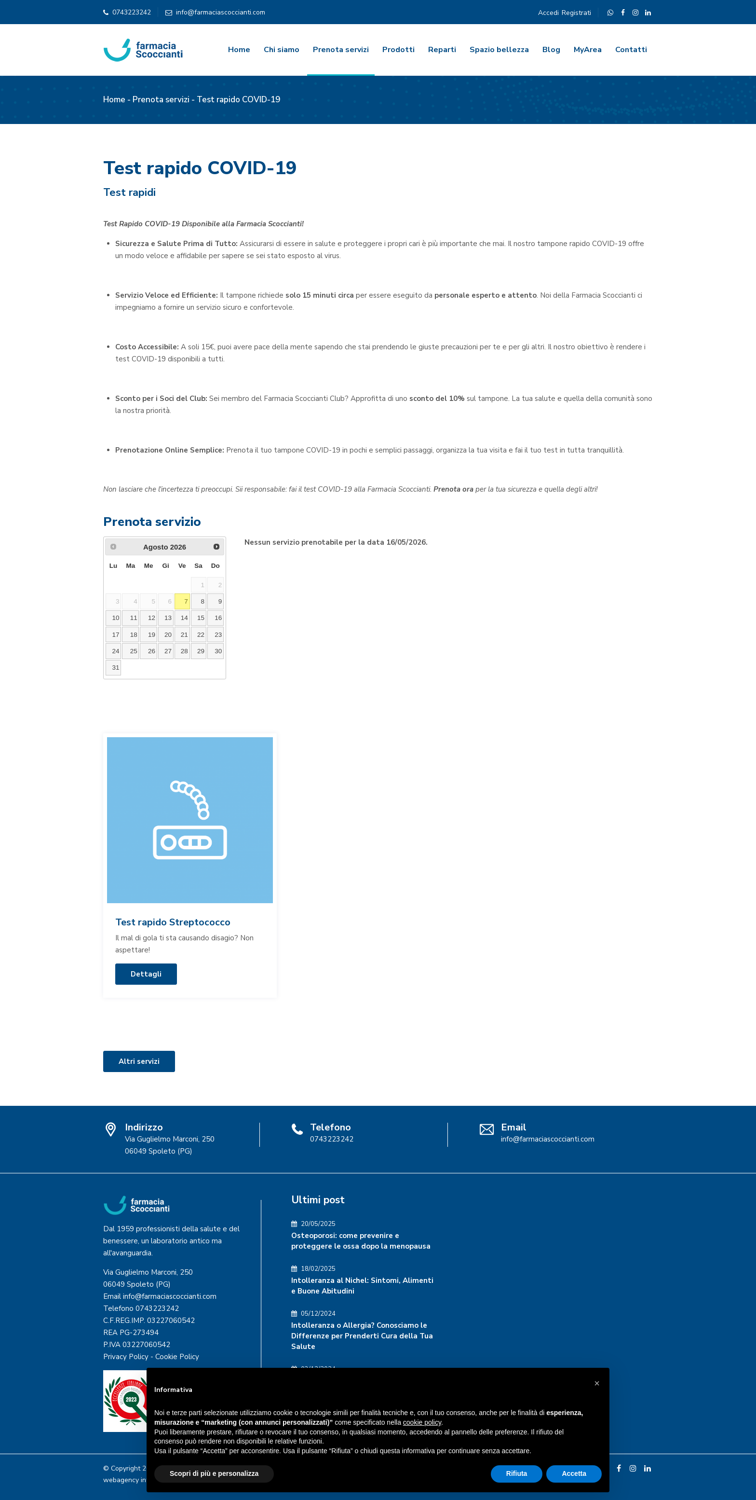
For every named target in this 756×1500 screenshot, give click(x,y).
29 (200, 651)
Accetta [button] (574, 1473)
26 (151, 651)
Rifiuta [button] (516, 1473)
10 (115, 617)
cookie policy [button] (422, 1422)
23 (218, 634)
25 (133, 651)
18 (133, 634)
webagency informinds (138, 1480)
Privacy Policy (125, 1357)
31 (115, 667)
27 (168, 651)
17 (115, 634)
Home (239, 49)
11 (133, 617)
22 (200, 634)
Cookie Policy (177, 1357)
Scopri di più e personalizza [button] (214, 1473)
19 (151, 634)
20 (168, 634)
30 (218, 651)
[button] (597, 1383)
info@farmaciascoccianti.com (220, 12)
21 (184, 634)
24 (115, 651)
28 (184, 651)
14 (184, 617)
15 (200, 617)
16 (218, 617)
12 (151, 617)
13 (168, 617)
